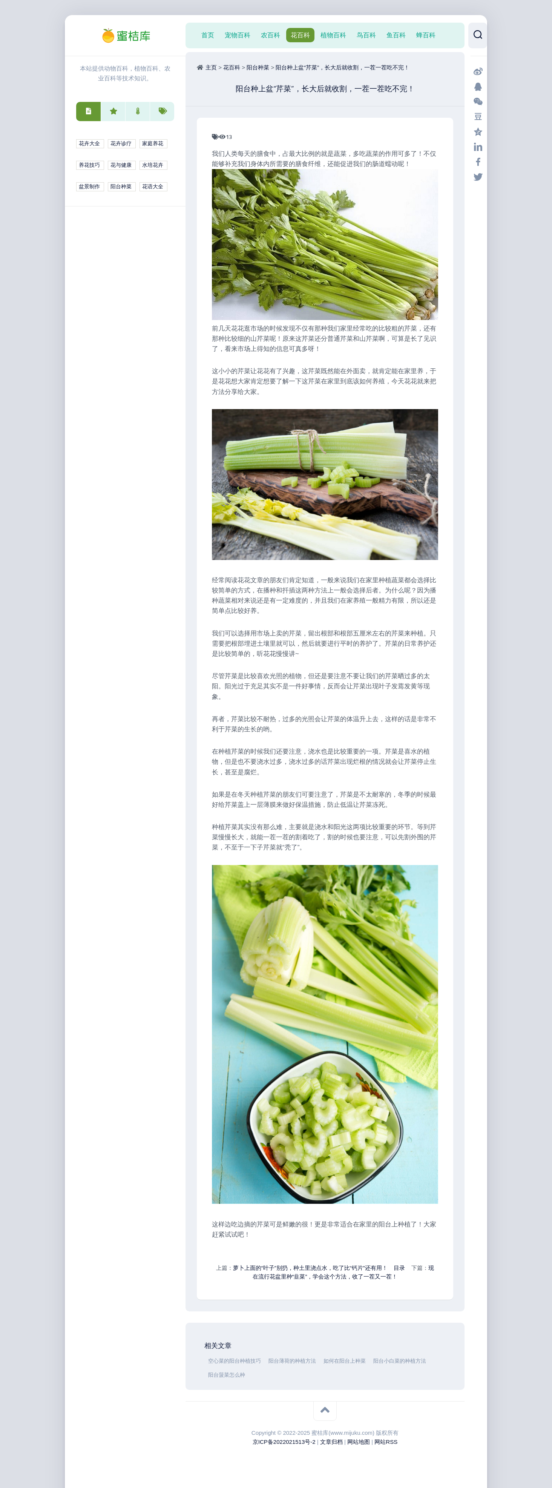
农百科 (270, 35)
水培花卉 (152, 165)
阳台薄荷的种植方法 (292, 1361)
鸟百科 (366, 35)
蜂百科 (425, 35)
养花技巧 (89, 165)
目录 (399, 1268)
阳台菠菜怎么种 (226, 1375)
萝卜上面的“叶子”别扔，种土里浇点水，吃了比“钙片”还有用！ (310, 1268)
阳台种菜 (121, 186)
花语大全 (152, 186)
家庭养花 (152, 143)
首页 (207, 35)
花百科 (300, 35)
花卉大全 (89, 143)
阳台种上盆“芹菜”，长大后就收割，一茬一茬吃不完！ (342, 67)
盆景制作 (89, 186)
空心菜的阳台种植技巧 (234, 1361)
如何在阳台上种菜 (345, 1361)
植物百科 (333, 35)
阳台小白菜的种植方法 (399, 1361)
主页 (211, 67)
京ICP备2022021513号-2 (284, 1442)
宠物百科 (237, 35)
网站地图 (358, 1442)
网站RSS (385, 1442)
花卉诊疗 (121, 143)
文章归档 (331, 1442)
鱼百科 (396, 35)
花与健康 (121, 165)
